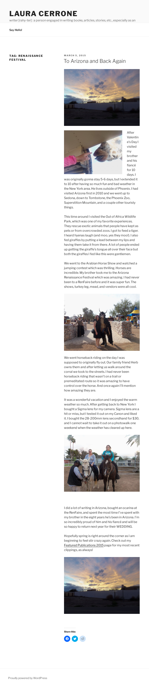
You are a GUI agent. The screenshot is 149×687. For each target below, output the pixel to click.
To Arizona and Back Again (95, 61)
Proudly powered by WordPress (27, 678)
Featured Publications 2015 (84, 545)
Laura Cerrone (43, 13)
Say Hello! (15, 30)
